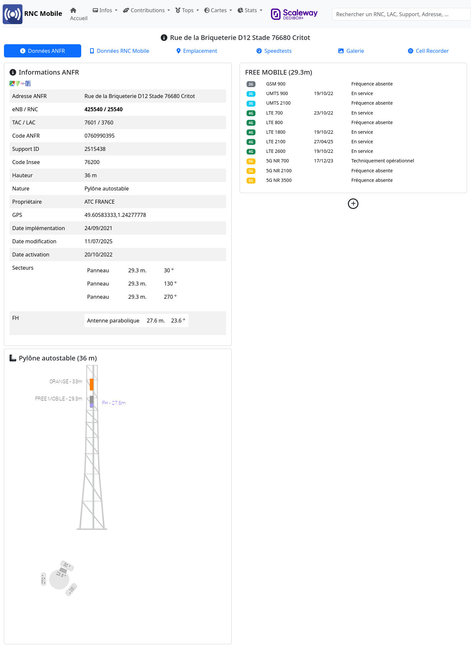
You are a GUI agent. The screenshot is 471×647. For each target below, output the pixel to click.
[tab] (42, 50)
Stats (247, 10)
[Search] (401, 14)
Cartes (216, 10)
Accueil (79, 15)
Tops (185, 10)
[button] (353, 203)
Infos (103, 10)
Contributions (144, 10)
